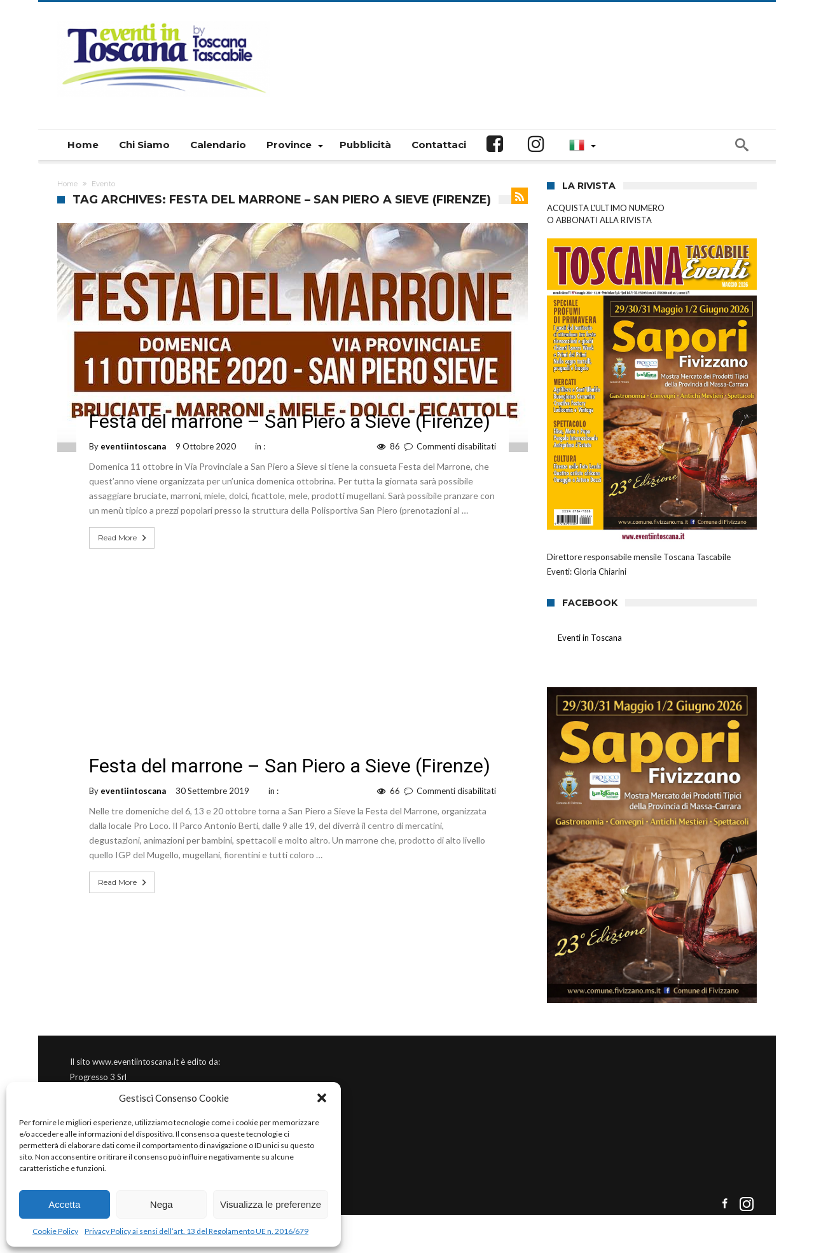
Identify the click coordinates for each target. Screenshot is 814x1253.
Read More (123, 538)
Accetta (64, 1204)
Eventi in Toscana (590, 638)
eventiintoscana (133, 446)
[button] (321, 1098)
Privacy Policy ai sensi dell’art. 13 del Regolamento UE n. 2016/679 (196, 1231)
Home (67, 183)
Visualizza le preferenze (270, 1204)
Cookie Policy (55, 1231)
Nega (161, 1204)
